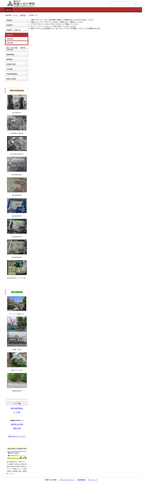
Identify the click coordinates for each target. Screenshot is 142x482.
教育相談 (9, 59)
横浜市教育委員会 (17, 408)
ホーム (8, 10)
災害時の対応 (11, 64)
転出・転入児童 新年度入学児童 (15, 49)
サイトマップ (92, 480)
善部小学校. (17, 428)
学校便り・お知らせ (13, 30)
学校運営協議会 (11, 74)
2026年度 (10, 39)
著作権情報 (81, 480)
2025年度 (10, 43)
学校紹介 (9, 20)
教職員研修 (10, 54)
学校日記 (23, 15)
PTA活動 (9, 69)
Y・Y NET (16, 412)
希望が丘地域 (11, 79)
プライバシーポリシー (67, 480)
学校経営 (9, 25)
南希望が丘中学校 (17, 424)
